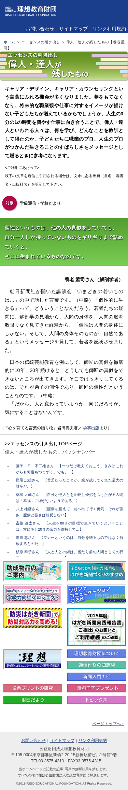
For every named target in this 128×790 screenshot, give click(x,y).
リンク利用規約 (109, 28)
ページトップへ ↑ (108, 723)
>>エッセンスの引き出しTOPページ (43, 443)
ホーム (9, 42)
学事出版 (91, 428)
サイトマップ (73, 28)
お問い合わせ (40, 28)
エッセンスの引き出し (40, 42)
